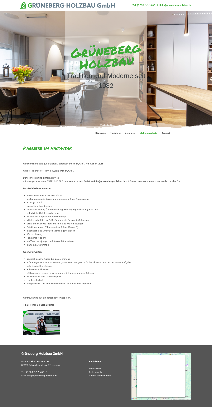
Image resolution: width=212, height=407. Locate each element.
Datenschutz (95, 372)
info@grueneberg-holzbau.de (175, 5)
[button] (4, 69)
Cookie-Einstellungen (100, 375)
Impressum (95, 368)
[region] (106, 69)
